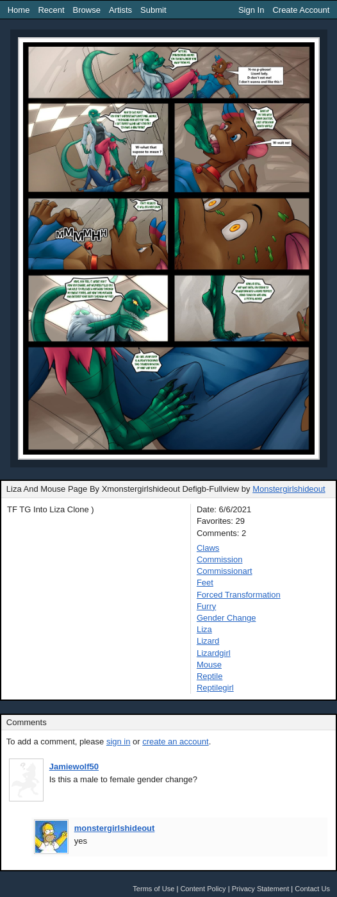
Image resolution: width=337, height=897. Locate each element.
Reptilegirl (215, 687)
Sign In (251, 10)
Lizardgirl (214, 653)
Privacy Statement (261, 889)
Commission (220, 559)
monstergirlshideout (114, 828)
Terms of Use (153, 889)
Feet (205, 582)
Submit (153, 10)
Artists (120, 10)
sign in (118, 741)
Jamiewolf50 (74, 766)
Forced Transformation (239, 594)
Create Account (300, 10)
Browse (87, 10)
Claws (208, 548)
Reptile (209, 676)
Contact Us (312, 889)
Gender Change (226, 618)
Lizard (208, 641)
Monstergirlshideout (288, 489)
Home (19, 10)
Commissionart (224, 571)
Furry (206, 606)
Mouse (209, 664)
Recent (51, 10)
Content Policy (203, 889)
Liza (204, 629)
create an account (175, 741)
